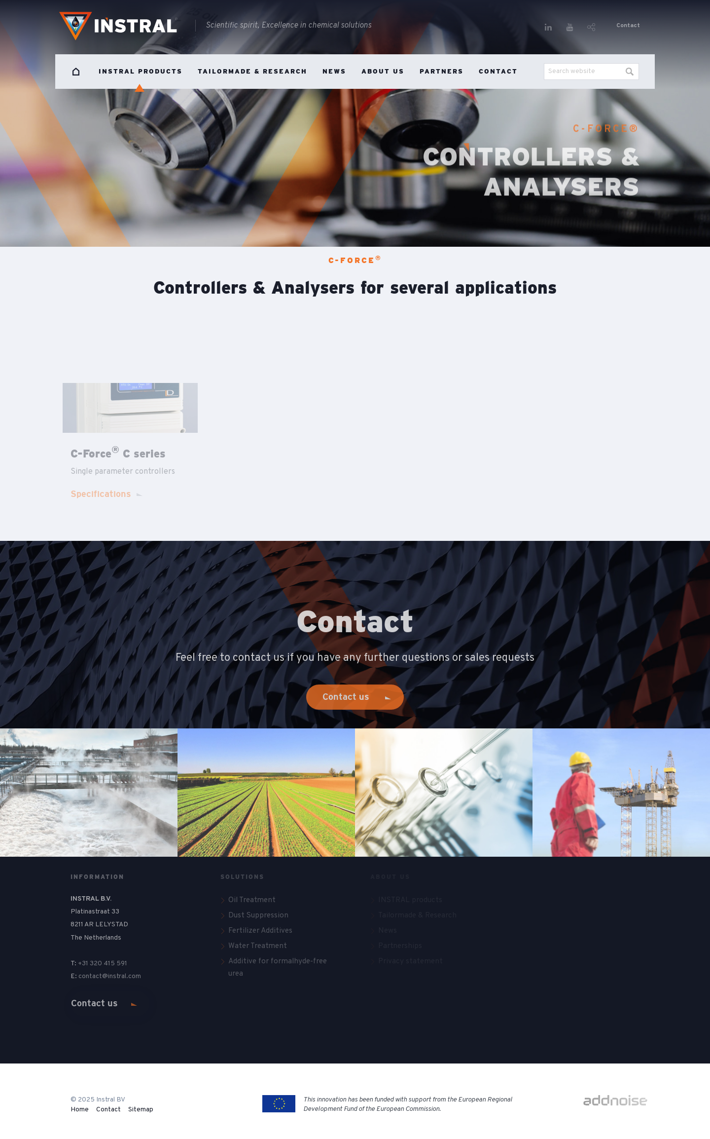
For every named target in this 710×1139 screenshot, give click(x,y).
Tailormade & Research (252, 71)
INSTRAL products (140, 71)
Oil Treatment (252, 900)
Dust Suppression (258, 915)
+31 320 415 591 (102, 963)
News (334, 71)
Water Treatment (257, 946)
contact (90, 976)
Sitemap (140, 1109)
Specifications (101, 494)
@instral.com (122, 976)
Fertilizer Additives (260, 931)
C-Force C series (118, 453)
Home (76, 71)
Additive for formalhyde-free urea (277, 967)
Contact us (94, 1003)
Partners (441, 71)
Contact (628, 26)
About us (382, 71)
